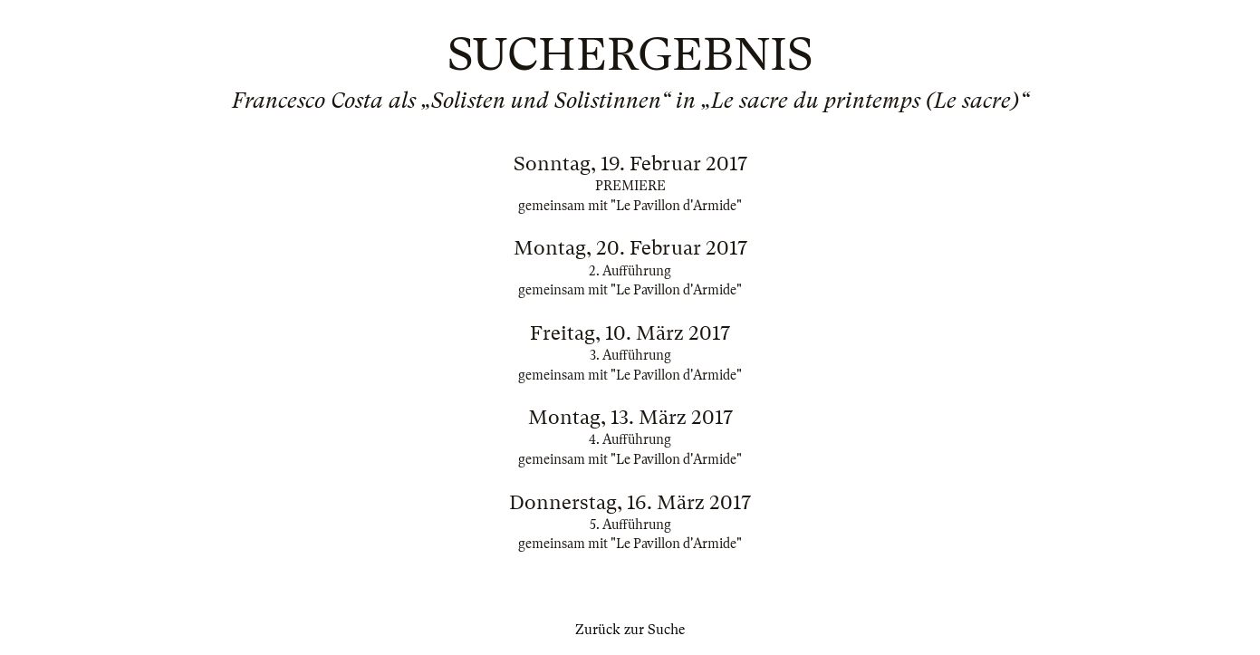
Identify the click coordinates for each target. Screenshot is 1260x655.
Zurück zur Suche (630, 629)
